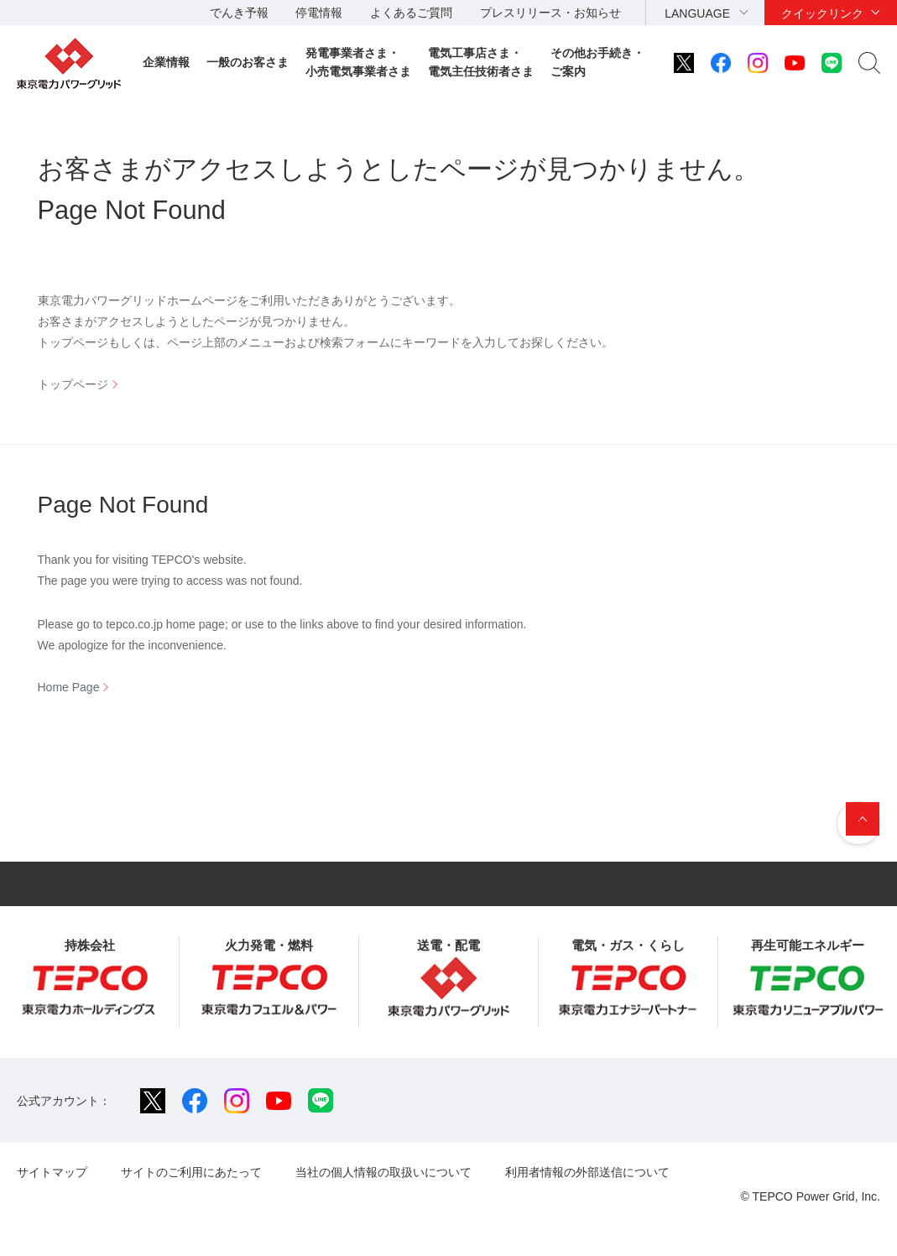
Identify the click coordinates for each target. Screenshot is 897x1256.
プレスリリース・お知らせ (550, 12)
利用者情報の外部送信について (587, 1172)
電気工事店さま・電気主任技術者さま (481, 62)
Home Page (69, 687)
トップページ (73, 384)
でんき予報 (239, 12)
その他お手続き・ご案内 (597, 62)
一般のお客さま (247, 62)
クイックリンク (822, 13)
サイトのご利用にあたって (191, 1172)
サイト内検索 (869, 63)
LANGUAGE (697, 13)
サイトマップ (52, 1172)
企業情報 (166, 62)
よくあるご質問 (411, 12)
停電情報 (318, 12)
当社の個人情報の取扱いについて (383, 1172)
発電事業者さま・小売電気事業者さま (358, 62)
